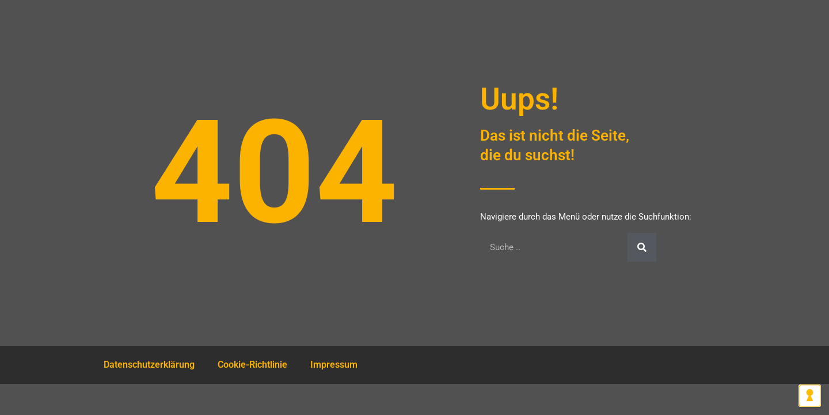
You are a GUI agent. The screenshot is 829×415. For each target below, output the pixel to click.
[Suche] (642, 247)
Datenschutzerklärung (149, 364)
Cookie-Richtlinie (252, 364)
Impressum (334, 364)
